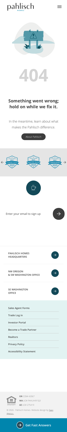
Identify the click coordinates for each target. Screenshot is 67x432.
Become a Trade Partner (22, 329)
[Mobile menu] (59, 7)
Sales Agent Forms (19, 308)
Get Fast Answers (33, 425)
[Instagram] (24, 233)
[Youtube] (42, 233)
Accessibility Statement (22, 351)
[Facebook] (15, 233)
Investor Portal (17, 322)
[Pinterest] (33, 233)
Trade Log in (15, 315)
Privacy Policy (16, 344)
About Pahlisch (33, 136)
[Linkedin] (51, 233)
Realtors (13, 337)
